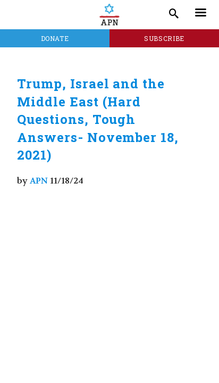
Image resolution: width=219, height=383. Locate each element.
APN (39, 180)
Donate (55, 38)
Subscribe (164, 38)
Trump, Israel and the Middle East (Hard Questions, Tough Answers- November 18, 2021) (98, 119)
